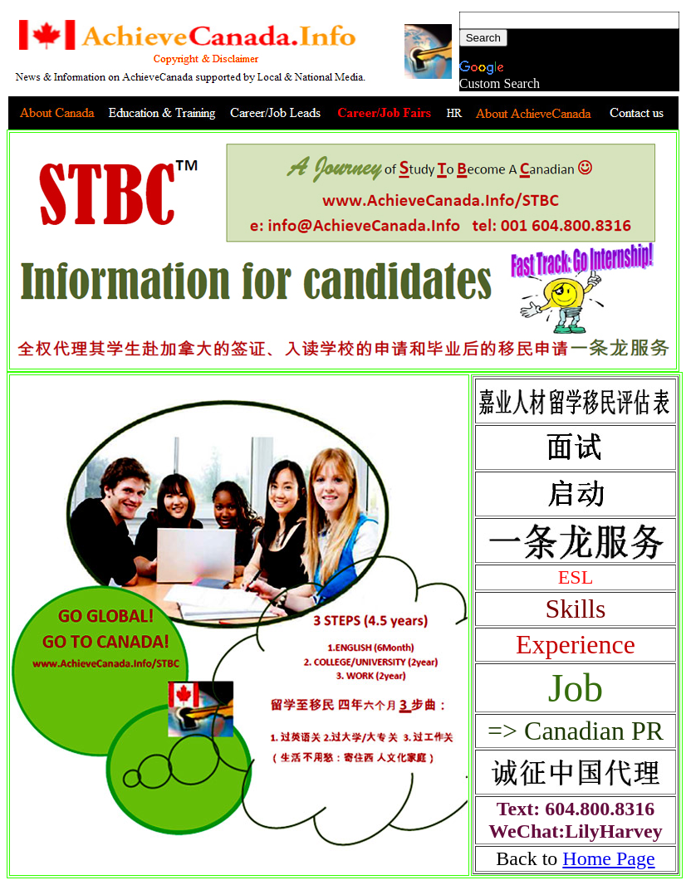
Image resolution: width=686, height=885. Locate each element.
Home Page (608, 858)
